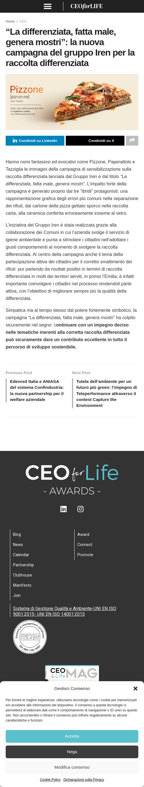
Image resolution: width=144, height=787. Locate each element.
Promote (85, 557)
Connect (84, 547)
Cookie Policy (50, 780)
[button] (135, 688)
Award (83, 537)
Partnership (23, 567)
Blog (17, 537)
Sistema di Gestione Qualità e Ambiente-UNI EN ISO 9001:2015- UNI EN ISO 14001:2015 (64, 613)
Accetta (72, 736)
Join (17, 598)
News (18, 547)
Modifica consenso (72, 767)
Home (10, 21)
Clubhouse (22, 577)
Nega (72, 751)
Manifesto (22, 588)
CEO (23, 21)
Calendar (21, 557)
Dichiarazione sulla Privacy (83, 780)
